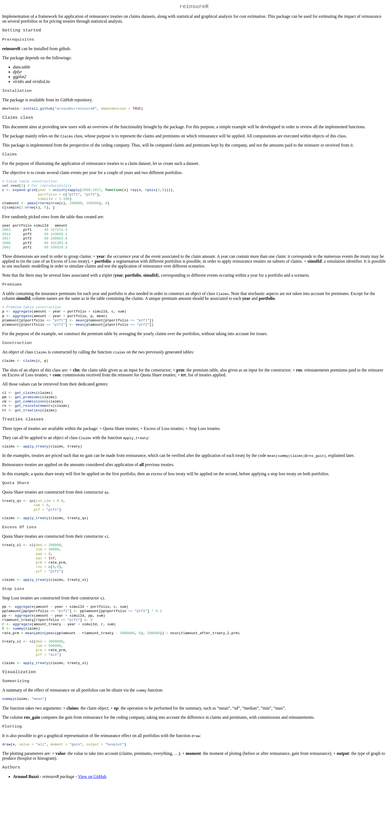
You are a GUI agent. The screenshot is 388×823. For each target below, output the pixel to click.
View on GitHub (92, 816)
